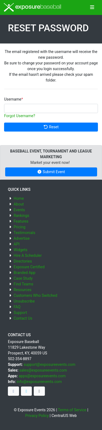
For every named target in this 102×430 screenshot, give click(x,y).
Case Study (23, 278)
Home (19, 198)
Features (21, 221)
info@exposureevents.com (39, 381)
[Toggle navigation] (92, 7)
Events (19, 210)
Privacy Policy (37, 415)
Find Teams (23, 284)
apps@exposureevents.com (42, 376)
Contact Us (23, 318)
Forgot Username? (19, 116)
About (19, 204)
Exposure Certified (29, 267)
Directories (23, 261)
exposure (32, 7)
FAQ (17, 307)
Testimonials (24, 232)
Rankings (21, 215)
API (17, 244)
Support (20, 312)
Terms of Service (72, 410)
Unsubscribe (24, 301)
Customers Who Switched (35, 295)
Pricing (19, 227)
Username (12, 99)
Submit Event (51, 172)
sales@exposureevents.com (43, 370)
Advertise (22, 238)
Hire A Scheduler (28, 255)
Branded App (24, 272)
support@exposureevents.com (49, 364)
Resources (23, 290)
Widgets (20, 250)
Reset (50, 127)
